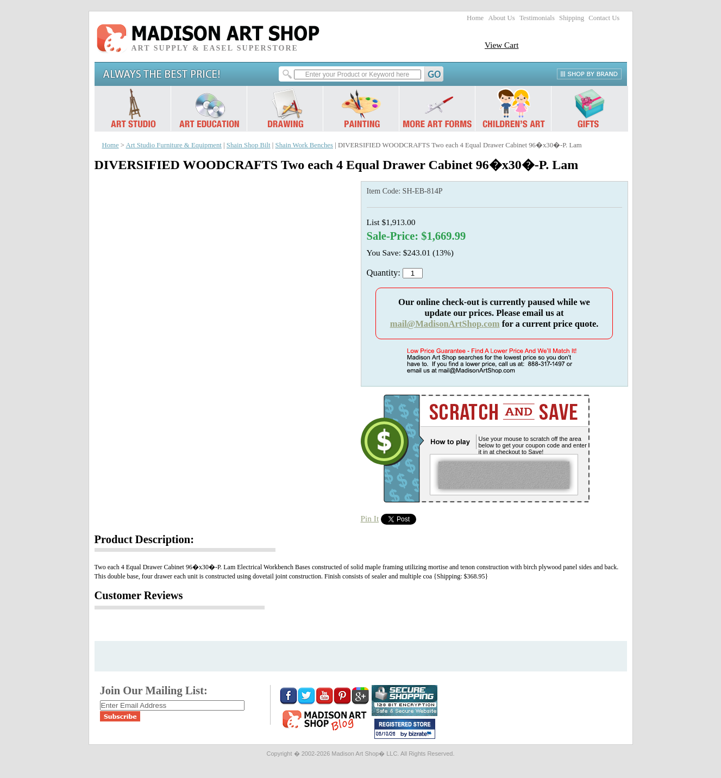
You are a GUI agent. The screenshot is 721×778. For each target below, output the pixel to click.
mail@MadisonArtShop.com (445, 324)
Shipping (571, 18)
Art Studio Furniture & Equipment (174, 145)
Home (475, 18)
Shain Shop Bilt (249, 145)
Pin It (370, 518)
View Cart (502, 44)
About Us (501, 18)
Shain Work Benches (304, 145)
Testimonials (537, 18)
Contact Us (603, 18)
